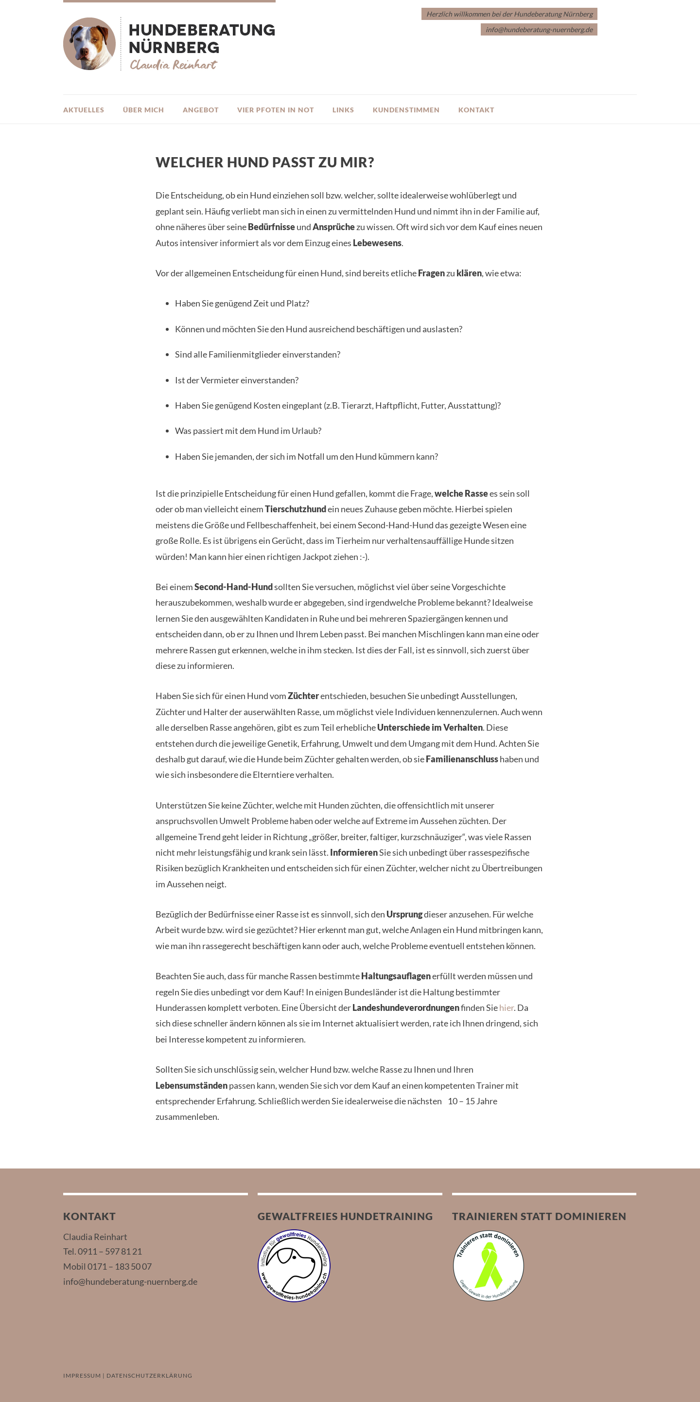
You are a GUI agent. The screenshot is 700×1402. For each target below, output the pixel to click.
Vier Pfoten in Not (275, 110)
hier (506, 1007)
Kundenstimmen (406, 110)
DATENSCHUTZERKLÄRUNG (149, 1375)
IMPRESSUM (82, 1375)
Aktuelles (84, 110)
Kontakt (476, 110)
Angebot (201, 110)
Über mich (143, 110)
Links (343, 110)
